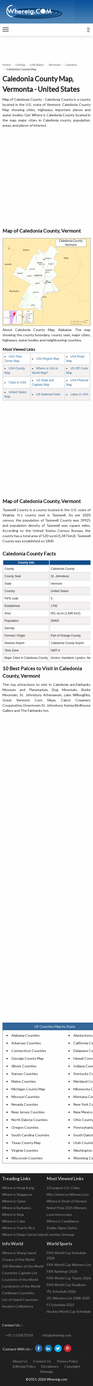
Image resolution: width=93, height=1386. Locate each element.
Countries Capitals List (19, 1273)
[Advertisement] (46, 178)
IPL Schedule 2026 (61, 1291)
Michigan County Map (28, 1089)
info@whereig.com (56, 1335)
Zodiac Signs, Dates (62, 1228)
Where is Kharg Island (19, 1253)
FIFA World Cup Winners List (69, 1265)
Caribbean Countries (18, 1293)
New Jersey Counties (28, 1112)
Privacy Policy (67, 1361)
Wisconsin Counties (27, 1158)
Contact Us (42, 1361)
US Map (20, 65)
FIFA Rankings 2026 (62, 1271)
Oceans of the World (18, 1259)
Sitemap (46, 1371)
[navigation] (5, 29)
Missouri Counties (25, 1097)
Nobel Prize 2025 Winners (67, 1208)
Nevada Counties (24, 1104)
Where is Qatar (14, 1201)
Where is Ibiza (13, 1214)
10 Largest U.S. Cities (63, 1188)
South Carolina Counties (30, 1135)
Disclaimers (50, 1366)
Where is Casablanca (63, 1221)
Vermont (55, 65)
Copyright (72, 1366)
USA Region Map (47, 358)
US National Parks (48, 394)
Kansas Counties (24, 1074)
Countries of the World (20, 1279)
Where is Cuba (13, 1221)
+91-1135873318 (19, 1335)
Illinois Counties (23, 1066)
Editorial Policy (24, 1366)
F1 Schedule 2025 (60, 1305)
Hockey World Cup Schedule (69, 1311)
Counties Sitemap (60, 1234)
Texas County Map (26, 1143)
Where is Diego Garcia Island (24, 1234)
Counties (71, 65)
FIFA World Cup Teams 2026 (69, 1278)
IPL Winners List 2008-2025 (68, 1298)
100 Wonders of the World (22, 1266)
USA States (37, 65)
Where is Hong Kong (18, 1188)
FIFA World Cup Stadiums (66, 1285)
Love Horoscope (59, 1214)
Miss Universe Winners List (68, 1194)
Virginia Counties (24, 1150)
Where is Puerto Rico (18, 1228)
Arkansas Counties (26, 1043)
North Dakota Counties (29, 1120)
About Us (20, 1361)
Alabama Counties (25, 1035)
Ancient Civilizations (17, 1306)
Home (6, 65)
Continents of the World (21, 1286)
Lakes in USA (79, 394)
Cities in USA (17, 382)
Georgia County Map (27, 1058)
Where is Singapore (17, 1194)
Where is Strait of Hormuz (67, 1201)
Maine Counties (23, 1081)
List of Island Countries (20, 1299)
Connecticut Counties (28, 1051)
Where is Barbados (16, 1208)
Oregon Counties (25, 1127)
